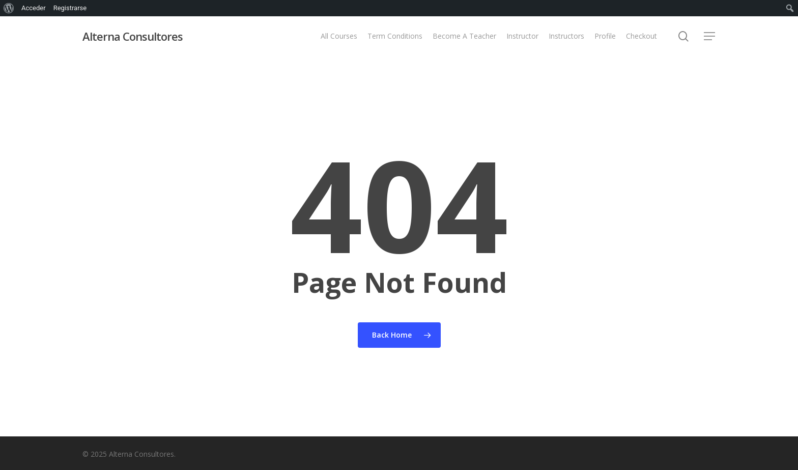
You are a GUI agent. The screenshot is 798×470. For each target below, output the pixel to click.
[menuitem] (9, 8)
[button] (710, 36)
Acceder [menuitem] (33, 8)
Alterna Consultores (132, 36)
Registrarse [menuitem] (70, 8)
